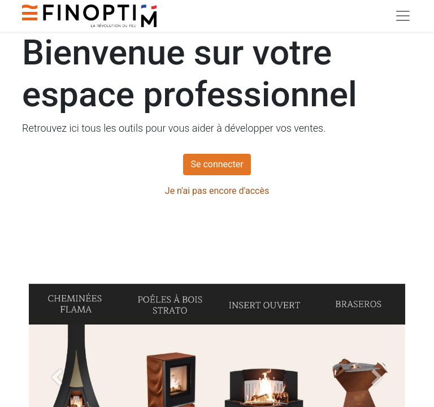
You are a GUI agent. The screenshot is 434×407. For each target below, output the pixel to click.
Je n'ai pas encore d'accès (217, 190)
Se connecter (216, 164)
